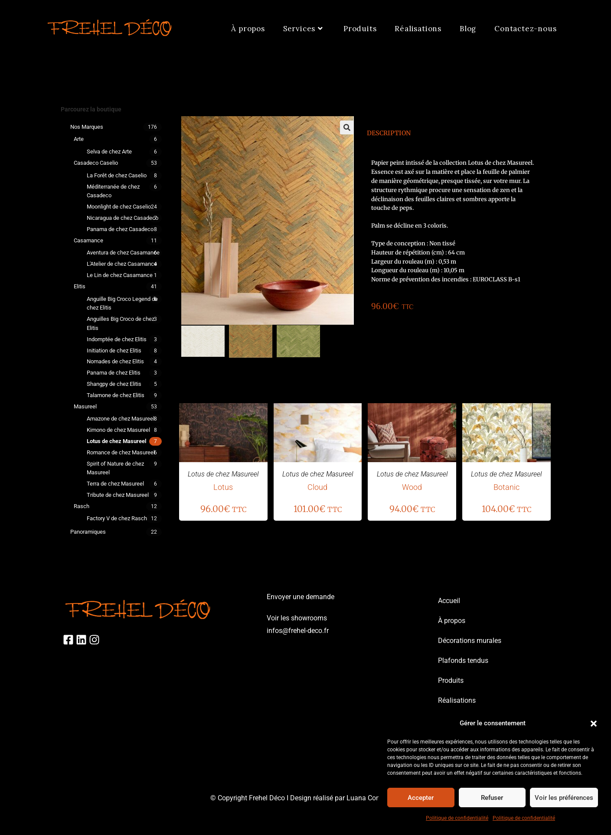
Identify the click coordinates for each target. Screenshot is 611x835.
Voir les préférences (564, 798)
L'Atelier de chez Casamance (122, 264)
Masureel (85, 406)
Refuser (492, 798)
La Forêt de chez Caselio (117, 175)
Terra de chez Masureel (115, 483)
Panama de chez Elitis (113, 372)
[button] (593, 723)
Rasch (81, 506)
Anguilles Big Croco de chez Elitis (120, 323)
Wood (412, 487)
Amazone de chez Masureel (120, 418)
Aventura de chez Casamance (123, 252)
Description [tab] (389, 133)
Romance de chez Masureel (121, 452)
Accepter (421, 798)
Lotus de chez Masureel (116, 441)
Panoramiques (88, 531)
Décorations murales (469, 640)
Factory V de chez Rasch (117, 518)
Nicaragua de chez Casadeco (122, 218)
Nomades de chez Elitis (115, 361)
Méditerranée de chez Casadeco (113, 191)
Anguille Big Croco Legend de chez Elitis (122, 303)
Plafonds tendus (463, 660)
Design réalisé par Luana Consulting (345, 798)
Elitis (79, 286)
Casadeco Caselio (96, 163)
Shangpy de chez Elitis (114, 384)
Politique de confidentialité (457, 818)
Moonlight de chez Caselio (119, 206)
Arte (79, 139)
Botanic (506, 487)
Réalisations (457, 700)
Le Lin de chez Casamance (120, 275)
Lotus (223, 487)
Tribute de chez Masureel (118, 495)
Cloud (317, 487)
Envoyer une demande (300, 597)
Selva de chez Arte (109, 151)
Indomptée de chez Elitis (117, 339)
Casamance (88, 240)
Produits (451, 680)
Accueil (449, 601)
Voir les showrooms (297, 618)
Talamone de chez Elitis (115, 395)
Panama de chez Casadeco (120, 229)
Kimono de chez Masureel (118, 430)
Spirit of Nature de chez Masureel (115, 468)
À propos (451, 620)
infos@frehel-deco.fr (298, 630)
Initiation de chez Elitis (114, 350)
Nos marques (86, 127)
